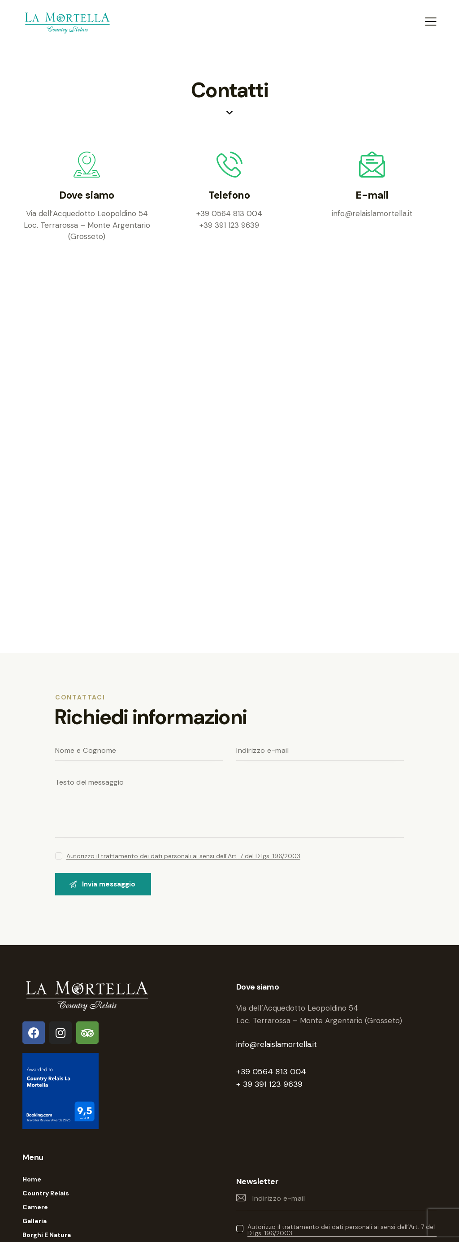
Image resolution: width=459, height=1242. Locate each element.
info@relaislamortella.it (276, 1044)
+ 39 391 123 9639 (269, 1084)
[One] (229, 464)
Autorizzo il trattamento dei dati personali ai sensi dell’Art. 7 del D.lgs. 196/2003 (183, 856)
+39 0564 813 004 (271, 1071)
